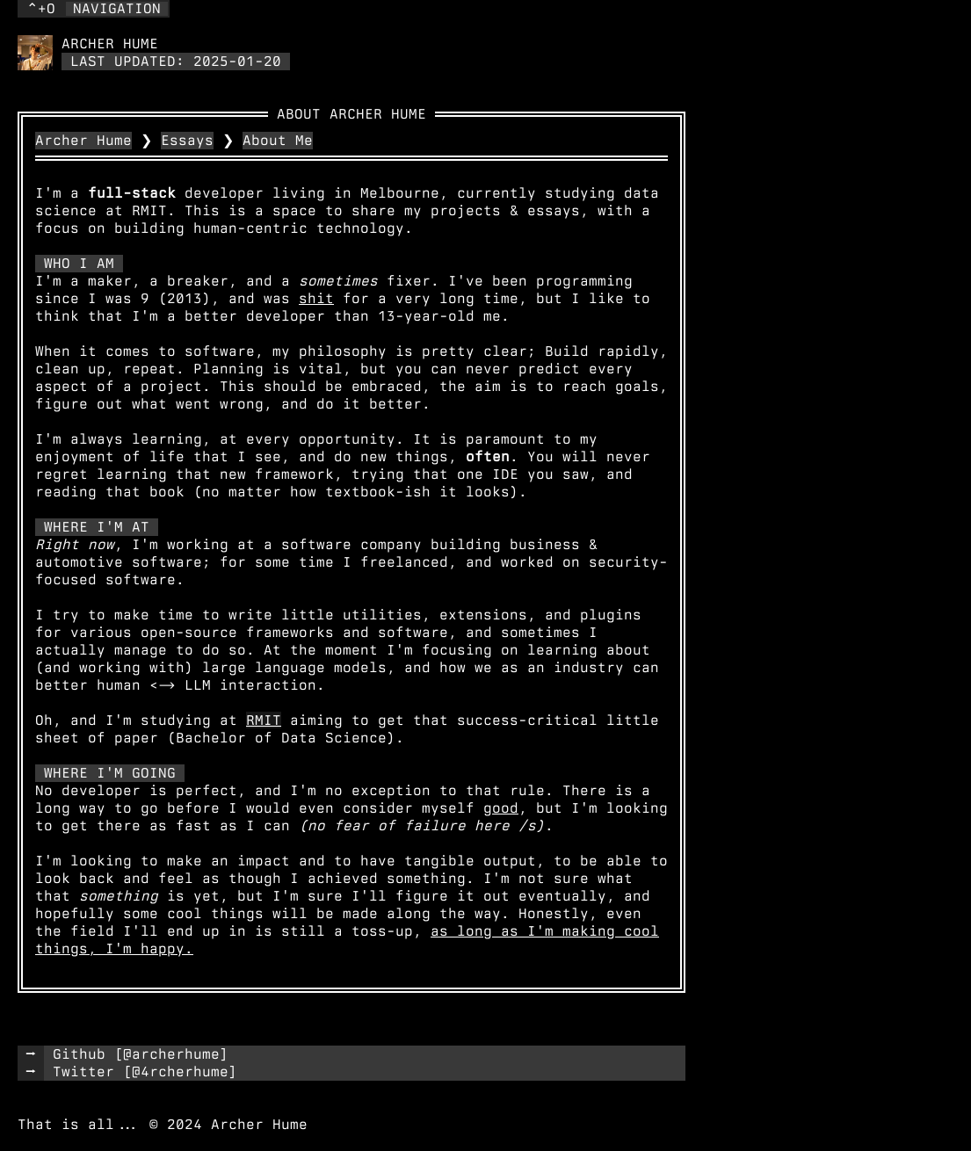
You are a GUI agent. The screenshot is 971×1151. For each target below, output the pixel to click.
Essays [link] (187, 140)
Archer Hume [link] (83, 140)
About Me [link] (278, 140)
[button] (94, 9)
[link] (35, 52)
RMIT (263, 720)
